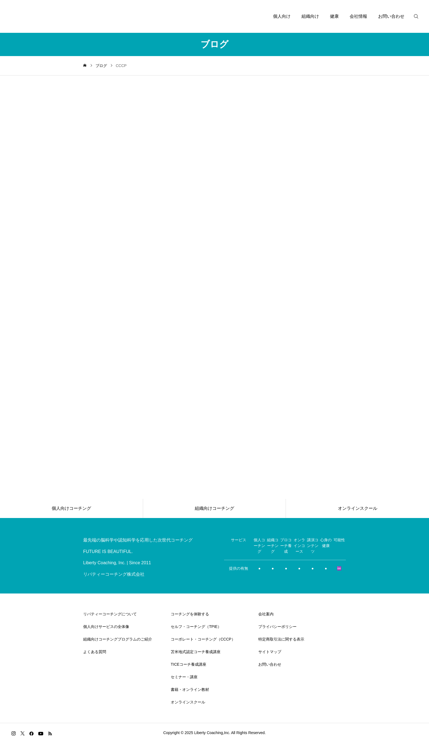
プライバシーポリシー (277, 626)
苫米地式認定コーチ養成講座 (196, 652)
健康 (334, 16)
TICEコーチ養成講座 (188, 664)
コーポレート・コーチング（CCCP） (203, 639)
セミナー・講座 (184, 677)
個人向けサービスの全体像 (106, 626)
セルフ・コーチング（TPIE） (196, 626)
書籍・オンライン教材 (190, 689)
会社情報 (358, 16)
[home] (84, 65)
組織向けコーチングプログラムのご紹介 (117, 639)
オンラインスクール (188, 702)
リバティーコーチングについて (110, 614)
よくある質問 (94, 652)
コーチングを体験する (190, 614)
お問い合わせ (391, 16)
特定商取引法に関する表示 (281, 639)
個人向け (282, 16)
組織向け (310, 16)
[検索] (419, 16)
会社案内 (266, 614)
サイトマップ (269, 652)
